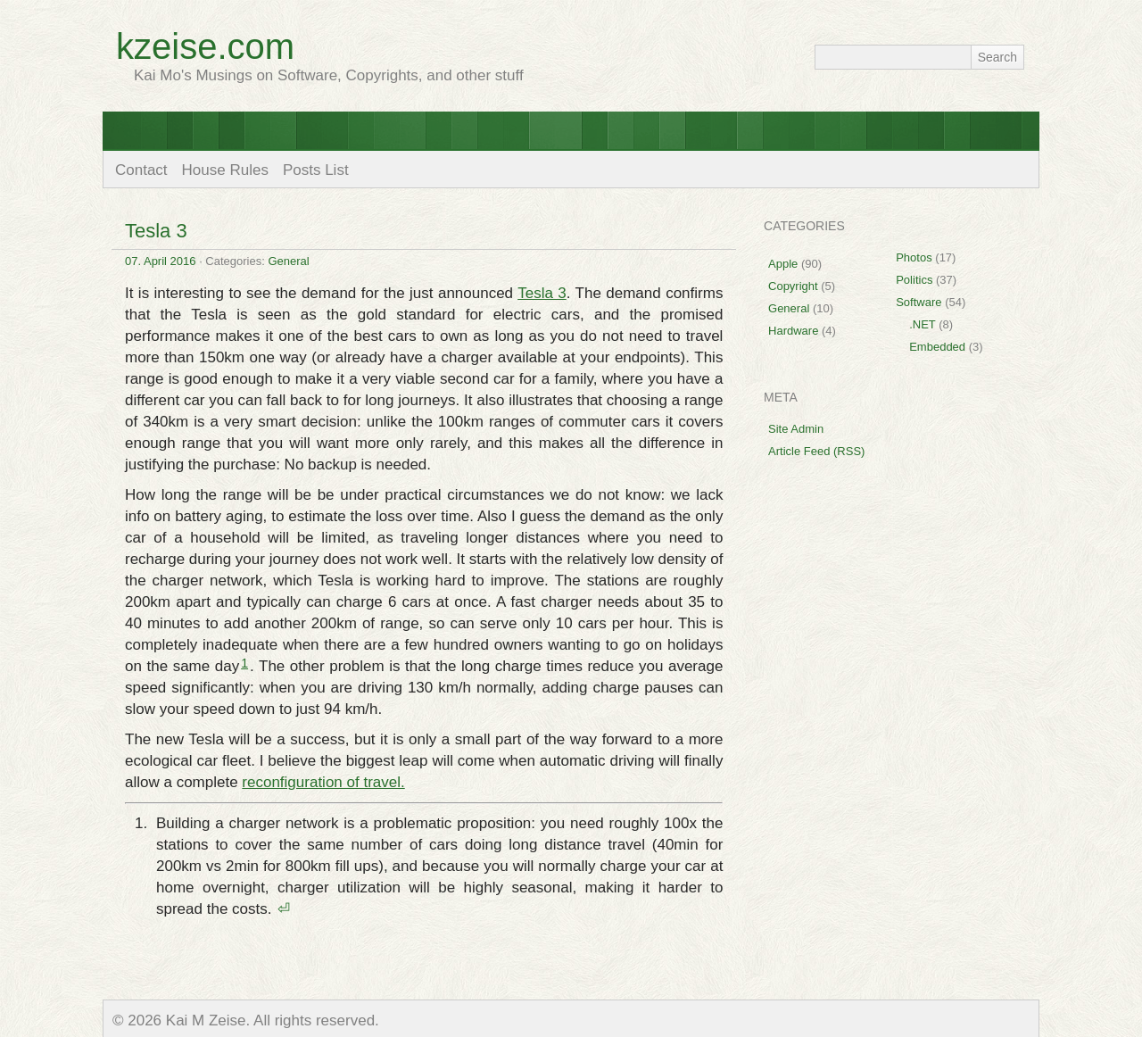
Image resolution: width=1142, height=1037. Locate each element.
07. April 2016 (160, 261)
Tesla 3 (156, 231)
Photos (913, 257)
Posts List (316, 170)
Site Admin (795, 429)
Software (918, 302)
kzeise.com (205, 46)
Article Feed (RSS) (816, 451)
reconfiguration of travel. (323, 782)
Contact (141, 170)
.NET (922, 324)
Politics (914, 279)
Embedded (937, 346)
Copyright (793, 286)
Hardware (793, 330)
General (288, 261)
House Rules (225, 170)
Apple (783, 263)
